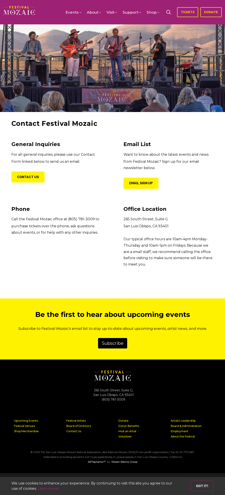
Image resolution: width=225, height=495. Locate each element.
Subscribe (112, 343)
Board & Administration (186, 426)
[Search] (168, 12)
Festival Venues (24, 426)
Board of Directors (78, 426)
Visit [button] (110, 12)
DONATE (211, 12)
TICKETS (187, 12)
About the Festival (183, 436)
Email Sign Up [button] (141, 183)
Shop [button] (152, 12)
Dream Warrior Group (124, 461)
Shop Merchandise (26, 431)
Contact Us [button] (28, 177)
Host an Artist (127, 431)
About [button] (92, 12)
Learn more (48, 488)
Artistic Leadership (183, 420)
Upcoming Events (26, 420)
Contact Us (73, 431)
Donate (123, 420)
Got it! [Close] (202, 486)
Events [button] (72, 12)
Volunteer (125, 436)
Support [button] (130, 12)
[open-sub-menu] (80, 12)
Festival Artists (76, 420)
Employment (179, 431)
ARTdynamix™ (97, 461)
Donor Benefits (128, 426)
